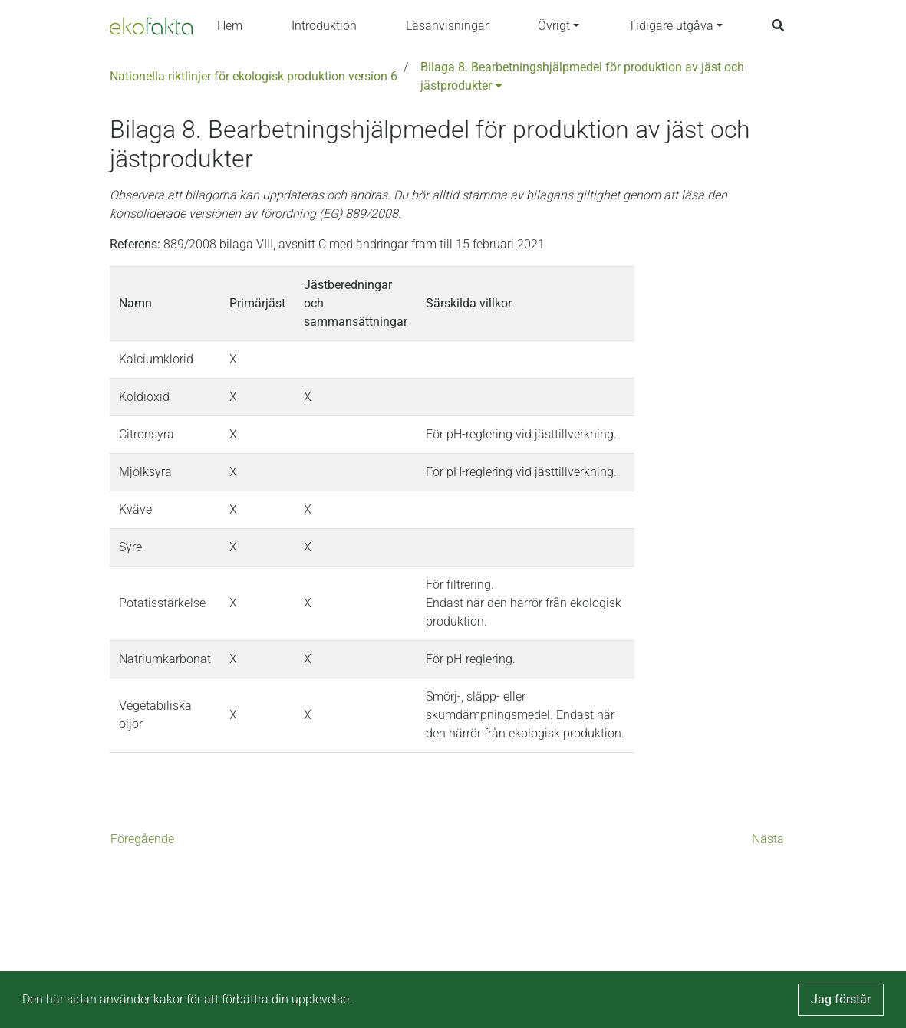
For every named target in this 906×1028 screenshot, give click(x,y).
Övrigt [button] (554, 25)
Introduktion (324, 25)
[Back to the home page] (151, 26)
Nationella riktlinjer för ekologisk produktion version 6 (253, 76)
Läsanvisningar (447, 25)
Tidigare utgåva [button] (670, 25)
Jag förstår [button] (841, 999)
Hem (229, 25)
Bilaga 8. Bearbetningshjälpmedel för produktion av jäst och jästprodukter (582, 76)
